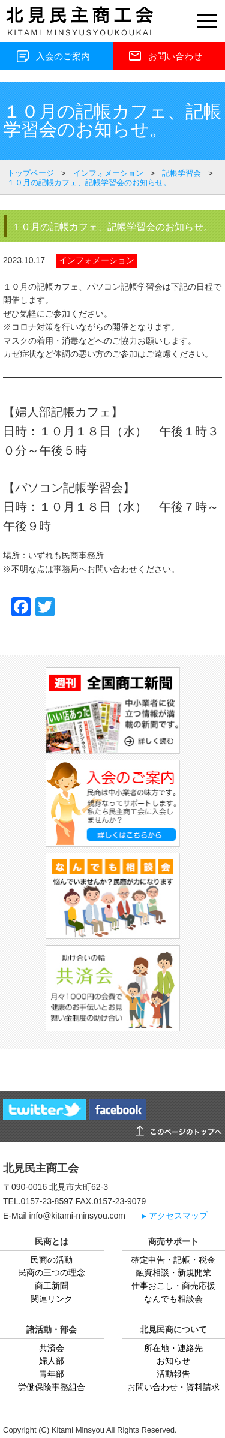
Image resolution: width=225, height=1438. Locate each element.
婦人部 (51, 1360)
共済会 (51, 1348)
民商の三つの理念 (51, 1272)
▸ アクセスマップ (175, 1215)
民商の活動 (52, 1260)
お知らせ (173, 1360)
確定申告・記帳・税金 (173, 1260)
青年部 (51, 1374)
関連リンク (52, 1299)
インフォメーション (96, 260)
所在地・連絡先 (173, 1348)
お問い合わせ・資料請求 (173, 1387)
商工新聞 (51, 1285)
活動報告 (173, 1374)
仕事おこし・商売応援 (173, 1285)
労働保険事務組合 (51, 1387)
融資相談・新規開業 (173, 1272)
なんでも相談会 (173, 1299)
